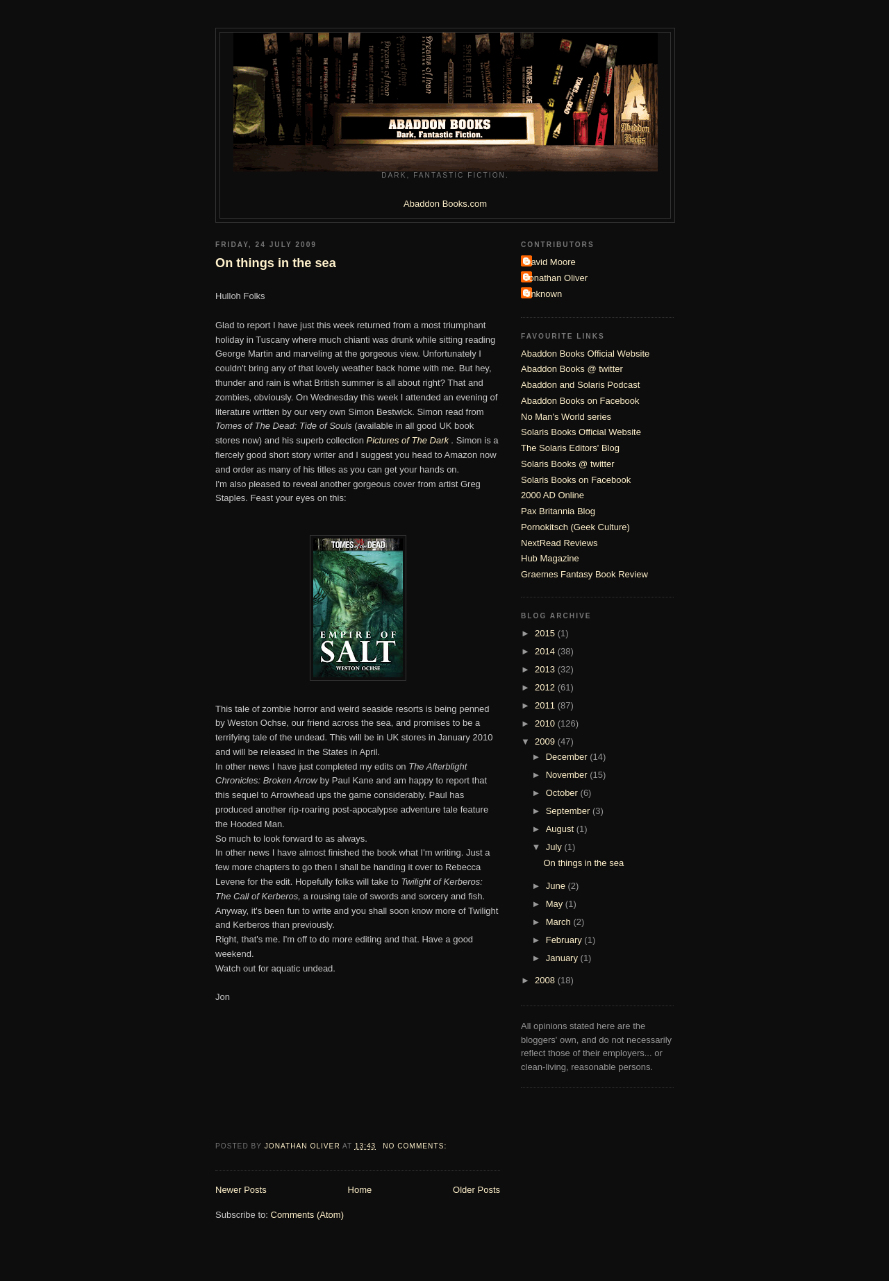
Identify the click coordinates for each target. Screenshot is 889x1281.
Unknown (543, 294)
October (563, 793)
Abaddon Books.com (445, 203)
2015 (546, 633)
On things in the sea (275, 263)
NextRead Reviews (559, 543)
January (563, 958)
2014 (546, 651)
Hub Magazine (550, 558)
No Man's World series (566, 417)
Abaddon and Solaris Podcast (580, 385)
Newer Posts (241, 1190)
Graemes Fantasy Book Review (584, 574)
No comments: (416, 1146)
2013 (546, 669)
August (561, 829)
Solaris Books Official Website (581, 432)
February (565, 940)
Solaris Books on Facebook (576, 480)
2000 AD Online (552, 495)
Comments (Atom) (307, 1215)
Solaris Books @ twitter (568, 464)
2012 (546, 687)
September (569, 811)
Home (360, 1190)
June (557, 886)
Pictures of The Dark (409, 440)
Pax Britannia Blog (558, 511)
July (555, 847)
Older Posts (476, 1190)
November (568, 775)
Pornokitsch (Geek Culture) (575, 527)
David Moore (550, 262)
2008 (546, 980)
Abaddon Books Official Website (585, 353)
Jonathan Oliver (556, 278)
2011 (546, 705)
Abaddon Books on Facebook (580, 401)
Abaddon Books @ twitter (572, 369)
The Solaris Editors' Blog (570, 448)
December (568, 757)
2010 (546, 723)
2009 (546, 741)
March (560, 922)
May (555, 904)
